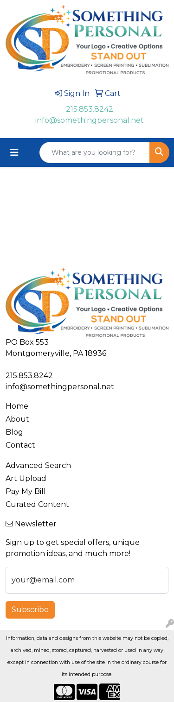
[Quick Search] (94, 152)
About (17, 419)
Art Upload (26, 478)
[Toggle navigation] (14, 152)
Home (17, 406)
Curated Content (37, 504)
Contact (20, 445)
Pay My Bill (26, 491)
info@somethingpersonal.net (89, 120)
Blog (14, 432)
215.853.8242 (89, 109)
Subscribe (30, 609)
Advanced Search (38, 465)
